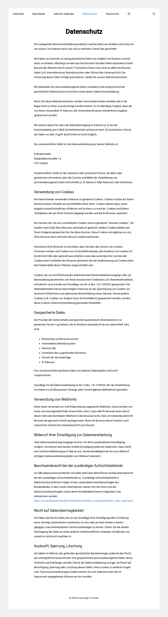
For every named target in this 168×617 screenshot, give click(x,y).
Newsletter (38, 13)
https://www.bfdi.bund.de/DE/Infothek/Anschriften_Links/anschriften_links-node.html (83, 500)
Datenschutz (90, 13)
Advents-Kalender (64, 13)
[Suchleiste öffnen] (154, 13)
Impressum (112, 13)
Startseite (18, 13)
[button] (129, 13)
